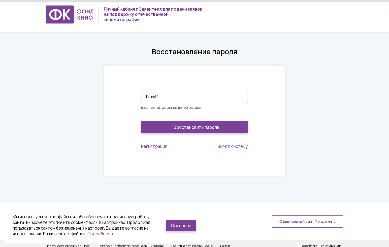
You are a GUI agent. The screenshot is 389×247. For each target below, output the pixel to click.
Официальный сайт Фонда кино (307, 221)
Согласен (181, 225)
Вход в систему (233, 146)
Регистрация (154, 146)
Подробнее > (101, 234)
